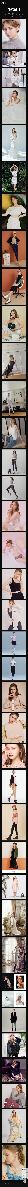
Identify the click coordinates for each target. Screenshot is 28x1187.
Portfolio (24, 1169)
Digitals (25, 1175)
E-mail (25, 1178)
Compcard (25, 1172)
